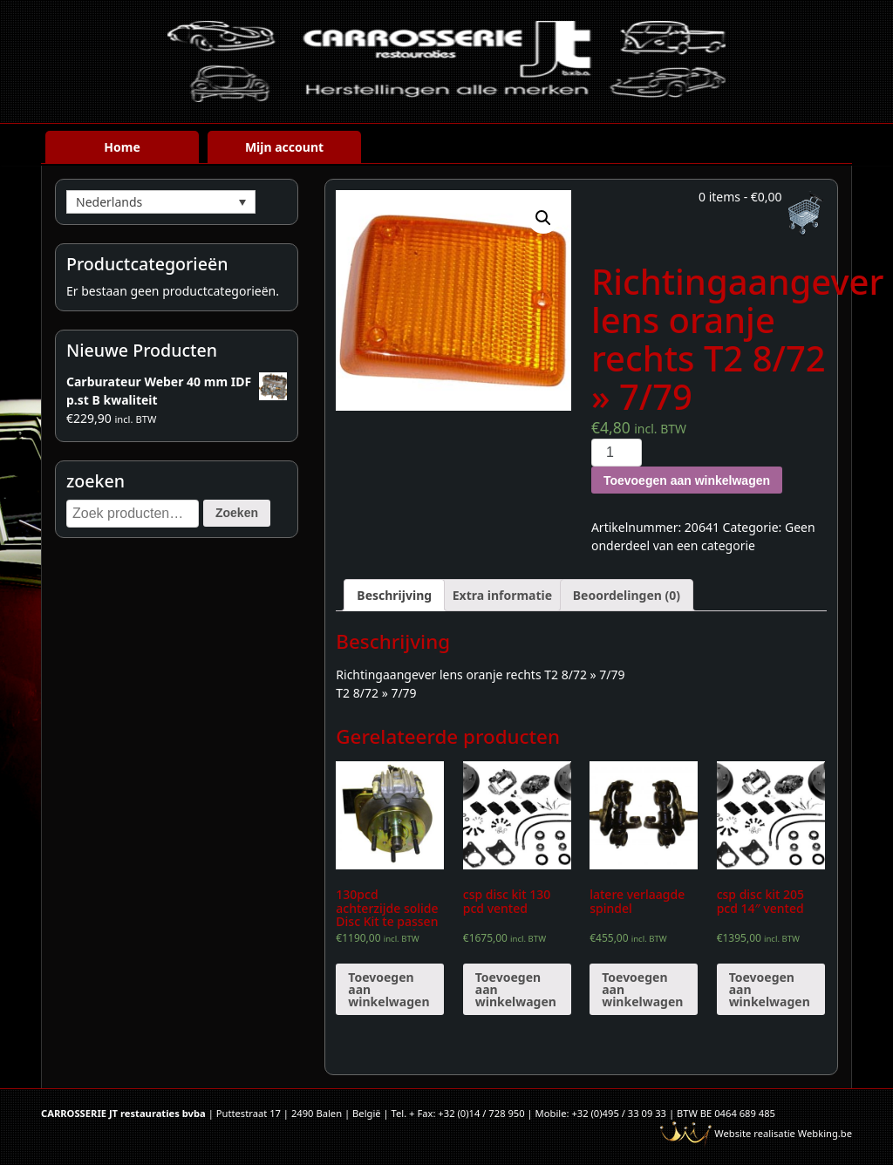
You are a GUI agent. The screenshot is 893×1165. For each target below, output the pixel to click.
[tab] (394, 595)
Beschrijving (394, 595)
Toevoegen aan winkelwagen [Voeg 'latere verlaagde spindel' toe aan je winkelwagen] (642, 989)
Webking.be (825, 1133)
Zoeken (236, 513)
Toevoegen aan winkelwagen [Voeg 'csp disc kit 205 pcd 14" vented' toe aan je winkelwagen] (769, 989)
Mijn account (284, 147)
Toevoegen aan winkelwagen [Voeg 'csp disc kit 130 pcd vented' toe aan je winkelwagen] (515, 989)
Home (122, 147)
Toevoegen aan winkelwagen (686, 480)
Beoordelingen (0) (626, 595)
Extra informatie (502, 595)
